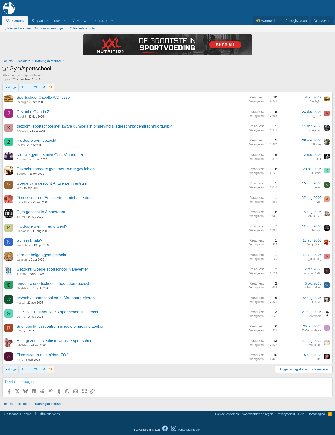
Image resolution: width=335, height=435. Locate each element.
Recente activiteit (84, 28)
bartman (22, 259)
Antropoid (315, 316)
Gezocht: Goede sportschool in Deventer (52, 269)
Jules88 (21, 116)
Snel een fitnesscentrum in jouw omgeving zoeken (60, 326)
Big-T (318, 158)
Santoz (21, 216)
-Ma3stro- (22, 345)
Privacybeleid (286, 414)
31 (50, 87)
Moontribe (315, 345)
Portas (317, 144)
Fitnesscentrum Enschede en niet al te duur (55, 198)
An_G (20, 359)
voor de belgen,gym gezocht (41, 255)
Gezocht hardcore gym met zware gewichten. (56, 169)
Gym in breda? (30, 240)
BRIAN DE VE (312, 216)
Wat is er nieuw (49, 21)
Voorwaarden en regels (258, 414)
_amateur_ (314, 259)
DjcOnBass (23, 202)
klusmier (316, 173)
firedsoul (22, 173)
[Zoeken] (322, 20)
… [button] (28, 87)
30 (43, 87)
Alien (318, 187)
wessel (21, 302)
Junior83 (22, 273)
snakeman (314, 130)
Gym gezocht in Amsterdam (41, 212)
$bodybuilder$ (25, 288)
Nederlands (50, 414)
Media (81, 21)
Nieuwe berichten (19, 28)
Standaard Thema (17, 414)
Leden (104, 21)
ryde (318, 201)
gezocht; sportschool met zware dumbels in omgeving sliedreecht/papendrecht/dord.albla (94, 126)
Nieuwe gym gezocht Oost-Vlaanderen (50, 155)
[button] (64, 20)
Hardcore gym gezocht (36, 140)
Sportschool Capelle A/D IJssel (43, 97)
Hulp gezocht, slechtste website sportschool (55, 341)
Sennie (21, 316)
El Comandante (311, 330)
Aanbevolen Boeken (189, 429)
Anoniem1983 (312, 273)
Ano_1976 (314, 116)
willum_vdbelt (313, 287)
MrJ (319, 359)
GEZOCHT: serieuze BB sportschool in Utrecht (57, 312)
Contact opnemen (227, 414)
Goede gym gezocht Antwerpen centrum (52, 183)
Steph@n (22, 102)
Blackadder (23, 231)
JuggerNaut (314, 244)
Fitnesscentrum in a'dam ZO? (42, 355)
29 (35, 87)
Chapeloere (24, 159)
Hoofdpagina (316, 414)
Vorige (12, 87)
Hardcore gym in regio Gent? (42, 226)
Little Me (316, 302)
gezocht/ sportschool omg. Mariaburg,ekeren (56, 298)
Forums (17, 21)
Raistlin (316, 230)
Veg (19, 188)
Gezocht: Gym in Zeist (36, 112)
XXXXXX (22, 130)
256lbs (21, 145)
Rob (19, 331)
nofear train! (24, 245)
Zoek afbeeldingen (52, 28)
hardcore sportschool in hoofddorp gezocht (54, 283)
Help (301, 414)
